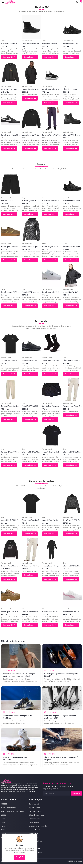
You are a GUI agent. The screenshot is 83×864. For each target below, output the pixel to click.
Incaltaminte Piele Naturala (38, 826)
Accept (19, 857)
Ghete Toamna (34, 822)
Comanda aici (9, 57)
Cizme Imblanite (34, 804)
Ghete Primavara (34, 819)
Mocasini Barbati (34, 830)
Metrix (3, 830)
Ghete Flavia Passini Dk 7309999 (12, 811)
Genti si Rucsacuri (35, 811)
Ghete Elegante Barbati (36, 815)
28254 (3, 815)
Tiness (3, 819)
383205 (4, 804)
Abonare (76, 793)
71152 (3, 822)
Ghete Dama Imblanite (8, 807)
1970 (3, 826)
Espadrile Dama (34, 807)
